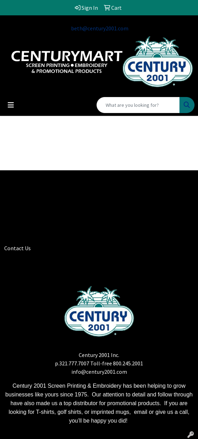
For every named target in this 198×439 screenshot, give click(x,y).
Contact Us (17, 248)
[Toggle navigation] (10, 105)
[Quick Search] (138, 105)
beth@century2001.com (99, 28)
